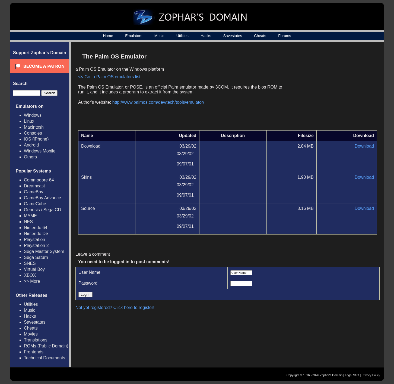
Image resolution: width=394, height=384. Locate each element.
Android (31, 145)
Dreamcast (34, 186)
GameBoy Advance (42, 198)
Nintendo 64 (35, 227)
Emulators (133, 36)
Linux (29, 121)
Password (87, 283)
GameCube (35, 203)
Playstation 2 (36, 245)
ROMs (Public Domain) (46, 346)
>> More (32, 281)
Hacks (206, 36)
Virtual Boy (34, 269)
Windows (33, 115)
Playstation (34, 239)
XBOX (30, 275)
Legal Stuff (352, 375)
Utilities (182, 36)
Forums (284, 36)
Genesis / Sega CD (42, 209)
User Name (89, 272)
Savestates (232, 36)
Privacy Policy (371, 375)
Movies (31, 334)
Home (108, 36)
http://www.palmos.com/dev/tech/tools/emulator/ (158, 102)
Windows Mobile (39, 151)
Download (364, 146)
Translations (35, 340)
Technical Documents (44, 358)
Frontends (33, 352)
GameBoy (33, 192)
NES (28, 221)
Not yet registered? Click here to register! (114, 307)
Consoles (33, 133)
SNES (30, 263)
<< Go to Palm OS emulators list (109, 76)
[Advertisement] (330, 88)
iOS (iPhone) (36, 139)
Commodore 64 (39, 180)
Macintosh (34, 127)
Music (159, 36)
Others (30, 157)
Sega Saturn (36, 257)
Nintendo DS (36, 233)
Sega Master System (44, 251)
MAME (30, 215)
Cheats (260, 36)
